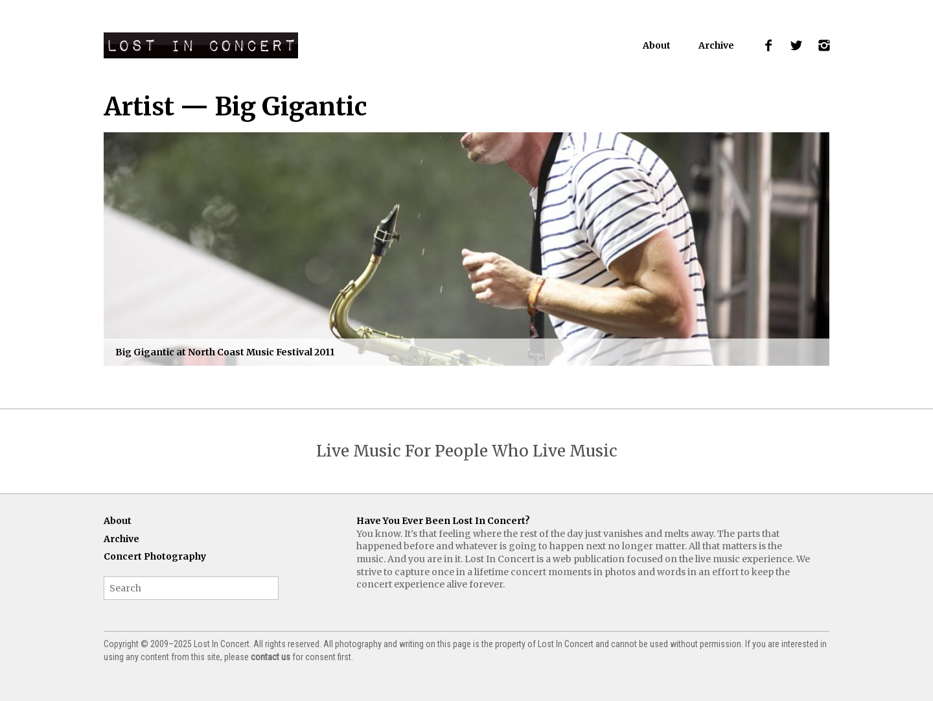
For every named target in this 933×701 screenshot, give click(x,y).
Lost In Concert (201, 45)
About (657, 45)
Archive (716, 45)
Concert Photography (155, 556)
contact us (270, 657)
